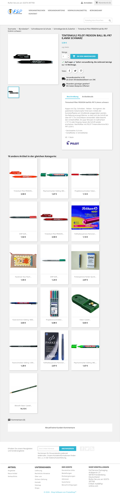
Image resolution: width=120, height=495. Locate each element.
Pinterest (81, 71)
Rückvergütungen (68, 476)
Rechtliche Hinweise (42, 473)
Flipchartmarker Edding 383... (54, 191)
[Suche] (98, 20)
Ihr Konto (67, 467)
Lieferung (38, 470)
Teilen (69, 71)
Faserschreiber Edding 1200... (23, 363)
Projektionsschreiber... (54, 320)
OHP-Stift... (23, 234)
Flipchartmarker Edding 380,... (85, 363)
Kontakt (33, 13)
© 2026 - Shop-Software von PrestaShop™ (60, 492)
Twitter (87, 448)
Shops (37, 488)
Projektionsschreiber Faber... (85, 191)
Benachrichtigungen (69, 485)
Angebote (11, 470)
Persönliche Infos (68, 470)
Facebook (82, 448)
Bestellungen (67, 473)
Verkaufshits (12, 476)
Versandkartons (56, 10)
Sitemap (38, 485)
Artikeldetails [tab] (87, 96)
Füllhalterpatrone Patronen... (85, 234)
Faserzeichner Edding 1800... (23, 320)
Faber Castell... (85, 320)
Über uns (38, 476)
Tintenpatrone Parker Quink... (85, 277)
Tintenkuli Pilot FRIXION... (23, 191)
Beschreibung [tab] (72, 96)
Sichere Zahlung (41, 479)
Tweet (75, 71)
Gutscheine (66, 482)
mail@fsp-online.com (96, 484)
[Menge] (64, 56)
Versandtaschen (37, 10)
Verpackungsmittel (77, 10)
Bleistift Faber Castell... (23, 406)
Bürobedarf (96, 10)
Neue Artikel (12, 473)
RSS (92, 448)
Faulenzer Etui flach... (23, 277)
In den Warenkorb (84, 56)
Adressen (65, 479)
